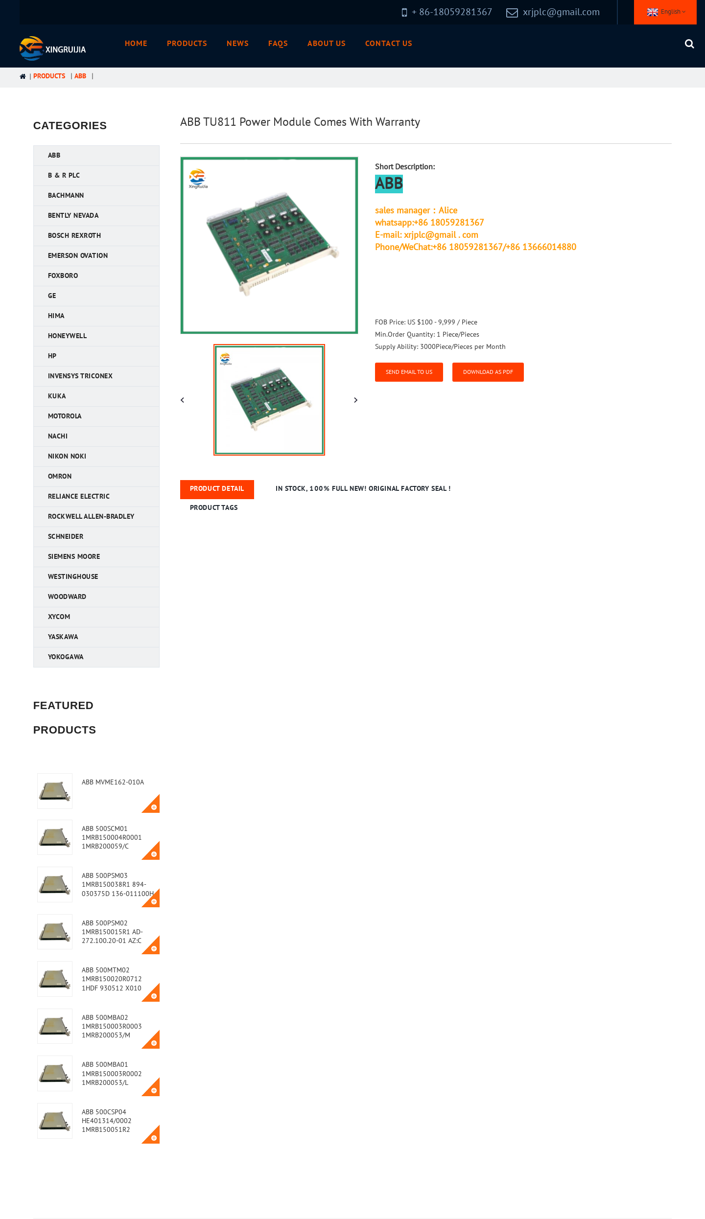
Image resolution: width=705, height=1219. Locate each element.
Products (187, 43)
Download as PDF (488, 371)
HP (52, 356)
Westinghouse (73, 576)
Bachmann (66, 195)
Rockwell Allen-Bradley (91, 516)
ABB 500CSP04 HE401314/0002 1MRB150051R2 (107, 1121)
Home (136, 43)
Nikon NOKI (67, 456)
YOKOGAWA (66, 657)
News (238, 43)
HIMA (56, 316)
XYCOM (59, 617)
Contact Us (388, 43)
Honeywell (67, 336)
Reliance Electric (79, 496)
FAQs (278, 43)
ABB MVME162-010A (113, 782)
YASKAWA (63, 637)
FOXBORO (63, 275)
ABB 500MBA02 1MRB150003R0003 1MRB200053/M (112, 1026)
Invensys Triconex (80, 376)
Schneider (66, 536)
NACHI (58, 436)
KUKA (57, 396)
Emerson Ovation (78, 255)
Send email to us (409, 371)
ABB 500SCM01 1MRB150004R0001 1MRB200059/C (112, 838)
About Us (326, 43)
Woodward (67, 596)
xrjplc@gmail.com (561, 12)
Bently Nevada (73, 215)
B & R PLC (64, 175)
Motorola (65, 416)
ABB (80, 76)
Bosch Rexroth (74, 235)
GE (52, 295)
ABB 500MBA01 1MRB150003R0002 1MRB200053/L (112, 1073)
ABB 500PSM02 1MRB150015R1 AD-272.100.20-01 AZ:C (112, 932)
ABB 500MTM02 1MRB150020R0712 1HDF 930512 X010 (112, 979)
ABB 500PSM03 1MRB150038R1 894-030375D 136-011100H (118, 884)
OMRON (60, 476)
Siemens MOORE (74, 556)
